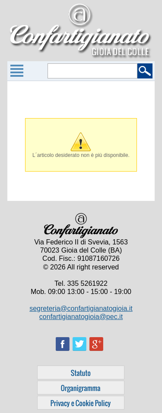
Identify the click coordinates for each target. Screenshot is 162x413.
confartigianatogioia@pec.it (81, 316)
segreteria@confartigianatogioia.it (81, 308)
